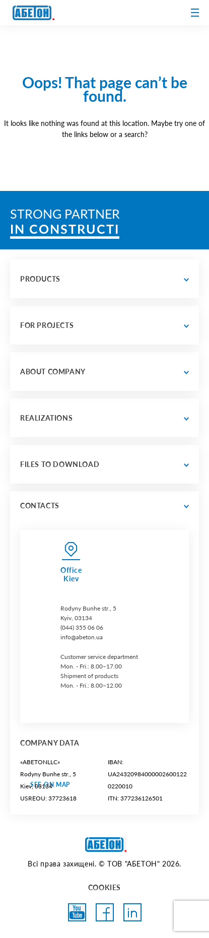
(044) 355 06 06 (81, 627)
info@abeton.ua (81, 637)
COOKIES (104, 887)
